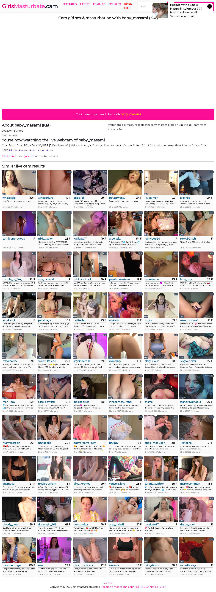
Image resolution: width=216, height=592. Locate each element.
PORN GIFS (128, 6)
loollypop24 (152, 238)
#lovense (23, 150)
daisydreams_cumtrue (85, 442)
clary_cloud (152, 361)
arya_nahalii (116, 524)
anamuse (8, 483)
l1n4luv (113, 442)
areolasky (115, 238)
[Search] (152, 6)
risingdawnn (152, 565)
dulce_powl (187, 524)
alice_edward (46, 401)
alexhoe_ (185, 197)
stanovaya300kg (190, 401)
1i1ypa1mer (151, 197)
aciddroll (79, 197)
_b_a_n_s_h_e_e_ (84, 565)
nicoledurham (47, 483)
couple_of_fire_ (12, 279)
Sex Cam (108, 583)
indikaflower (81, 401)
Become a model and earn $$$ (120, 586)
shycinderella (82, 361)
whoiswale (9, 197)
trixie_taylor (45, 238)
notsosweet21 (117, 197)
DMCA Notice (149, 586)
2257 (163, 586)
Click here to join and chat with (108, 114)
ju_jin (148, 320)
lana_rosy (186, 279)
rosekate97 (152, 524)
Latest (85, 4)
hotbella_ (80, 320)
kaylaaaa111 (80, 238)
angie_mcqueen (155, 442)
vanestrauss (152, 279)
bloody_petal (11, 524)
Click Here (8, 156)
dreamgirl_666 (47, 524)
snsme (149, 401)
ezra (40, 565)
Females (99, 4)
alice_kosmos (82, 483)
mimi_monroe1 (189, 320)
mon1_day (9, 401)
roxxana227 (10, 361)
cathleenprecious (14, 238)
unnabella (44, 442)
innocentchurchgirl (120, 401)
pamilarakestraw (119, 279)
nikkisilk (114, 320)
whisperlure (45, 197)
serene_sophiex (154, 483)
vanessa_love (117, 483)
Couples (114, 4)
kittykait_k (9, 320)
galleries (29, 156)
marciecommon (190, 483)
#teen (49, 150)
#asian (33, 150)
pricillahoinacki (83, 279)
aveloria (114, 565)
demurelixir (81, 524)
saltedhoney (188, 565)
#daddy (13, 150)
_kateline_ (186, 442)
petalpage (44, 320)
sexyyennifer (188, 361)
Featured (69, 4)
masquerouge (12, 565)
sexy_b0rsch (188, 238)
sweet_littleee (47, 361)
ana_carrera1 (46, 279)
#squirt (41, 150)
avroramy (115, 361)
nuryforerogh (11, 442)
